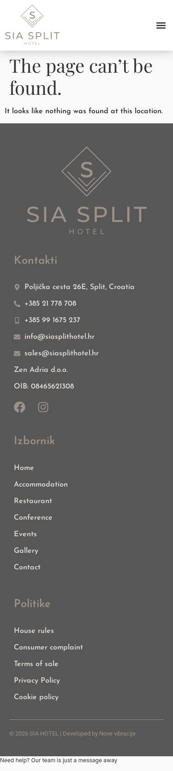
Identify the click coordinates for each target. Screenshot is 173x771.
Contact (27, 567)
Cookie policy (36, 697)
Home (24, 468)
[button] (160, 25)
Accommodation (41, 484)
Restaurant (33, 501)
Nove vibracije (117, 733)
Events (25, 534)
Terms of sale (36, 664)
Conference (33, 518)
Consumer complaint (48, 647)
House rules (34, 631)
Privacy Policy (37, 680)
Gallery (26, 551)
